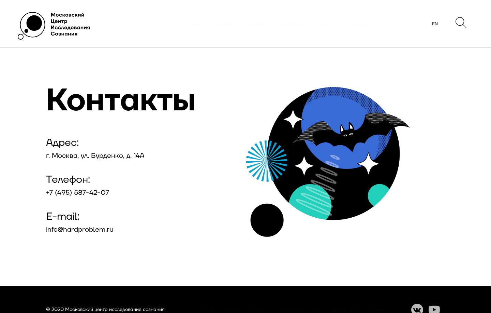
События (224, 24)
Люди (327, 24)
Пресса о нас (359, 24)
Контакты (396, 24)
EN (435, 24)
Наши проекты (294, 24)
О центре (256, 24)
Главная (194, 24)
